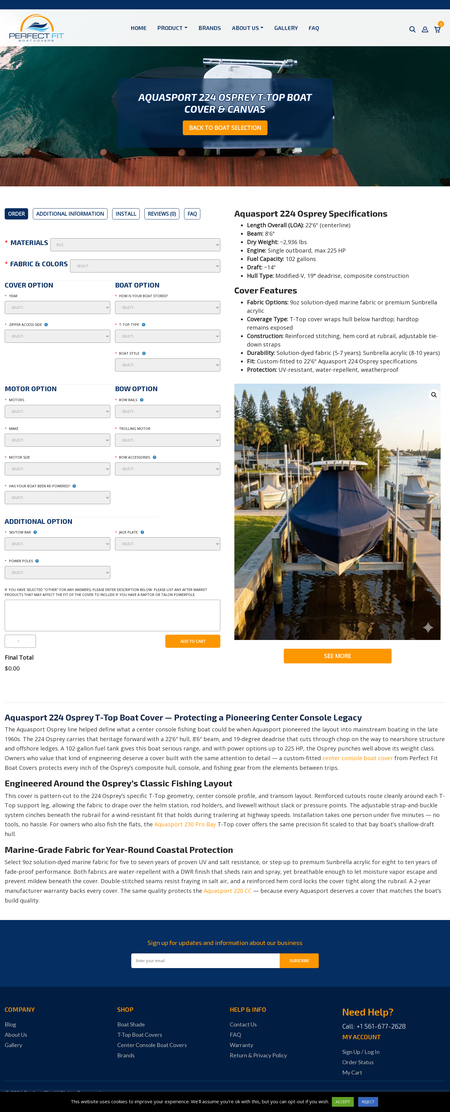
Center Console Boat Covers (152, 1044)
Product (170, 27)
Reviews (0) (162, 213)
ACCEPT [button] (343, 1102)
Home (139, 27)
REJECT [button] (368, 1102)
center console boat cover (357, 758)
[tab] (16, 213)
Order (16, 213)
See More (337, 656)
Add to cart (192, 641)
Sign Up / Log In (361, 1051)
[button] (434, 395)
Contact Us (243, 1024)
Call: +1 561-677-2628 (374, 1026)
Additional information (70, 213)
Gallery (286, 27)
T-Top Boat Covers (139, 1034)
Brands (209, 27)
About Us (245, 27)
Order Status (358, 1062)
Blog (10, 1024)
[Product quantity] (20, 641)
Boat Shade (131, 1024)
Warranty (241, 1044)
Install (126, 213)
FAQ (314, 27)
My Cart (352, 1072)
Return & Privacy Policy (258, 1055)
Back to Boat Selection (225, 127)
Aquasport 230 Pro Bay (185, 824)
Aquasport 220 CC (228, 890)
